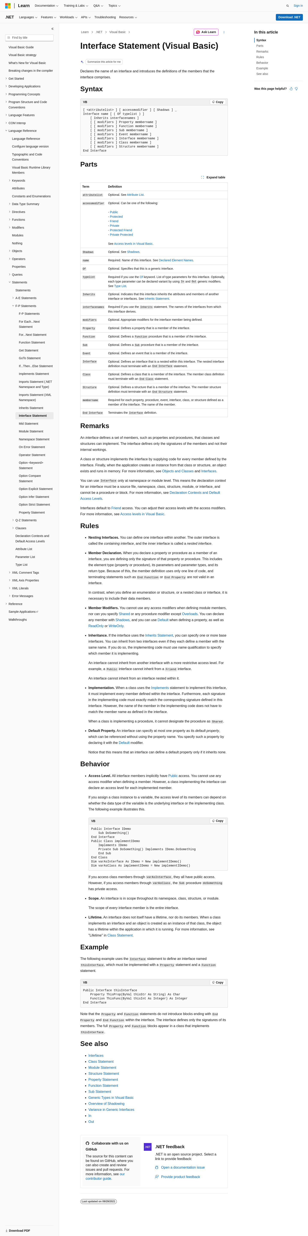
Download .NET (289, 17)
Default (163, 620)
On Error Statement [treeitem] (32, 447)
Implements (160, 688)
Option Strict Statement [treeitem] (34, 504)
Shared (124, 614)
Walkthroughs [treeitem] (18, 619)
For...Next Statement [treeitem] (32, 334)
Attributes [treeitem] (18, 188)
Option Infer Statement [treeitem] (34, 497)
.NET (99, 32)
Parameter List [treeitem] (25, 557)
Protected (116, 216)
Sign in (298, 5)
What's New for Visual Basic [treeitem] (27, 63)
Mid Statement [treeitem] (28, 423)
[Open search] (287, 6)
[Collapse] (52, 29)
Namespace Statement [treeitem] (34, 439)
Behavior (262, 62)
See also (262, 74)
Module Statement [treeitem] (31, 431)
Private (114, 225)
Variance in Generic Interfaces (111, 1109)
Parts (259, 45)
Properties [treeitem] (19, 266)
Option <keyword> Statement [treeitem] (31, 465)
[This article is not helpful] (296, 88)
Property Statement (103, 1079)
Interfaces (208, 471)
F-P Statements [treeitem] (29, 313)
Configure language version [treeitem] (30, 146)
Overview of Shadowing (107, 1103)
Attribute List (135, 194)
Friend (114, 221)
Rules (260, 57)
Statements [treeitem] (23, 290)
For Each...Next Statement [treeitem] (29, 324)
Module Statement (102, 1067)
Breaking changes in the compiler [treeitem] (31, 70)
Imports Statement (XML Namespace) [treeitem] (35, 397)
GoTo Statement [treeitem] (30, 358)
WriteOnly (116, 626)
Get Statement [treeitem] (28, 350)
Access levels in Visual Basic (133, 243)
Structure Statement (104, 1073)
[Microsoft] (8, 6)
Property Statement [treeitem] (32, 512)
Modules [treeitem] (17, 235)
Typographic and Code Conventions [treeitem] (27, 157)
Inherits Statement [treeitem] (31, 408)
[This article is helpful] (291, 88)
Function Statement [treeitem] (32, 342)
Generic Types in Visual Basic (111, 1097)
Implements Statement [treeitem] (34, 374)
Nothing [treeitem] (17, 243)
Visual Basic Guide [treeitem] (21, 47)
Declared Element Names (176, 260)
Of (141, 277)
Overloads (190, 614)
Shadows (133, 252)
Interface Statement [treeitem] (33, 415)
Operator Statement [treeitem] (32, 455)
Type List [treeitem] (21, 564)
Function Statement (103, 1085)
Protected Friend (121, 230)
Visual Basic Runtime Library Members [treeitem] (31, 170)
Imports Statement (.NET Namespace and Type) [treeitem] (35, 384)
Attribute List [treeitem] (23, 549)
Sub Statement (100, 1091)
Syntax (261, 40)
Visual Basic (117, 32)
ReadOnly (96, 626)
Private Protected (121, 234)
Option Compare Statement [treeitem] (30, 478)
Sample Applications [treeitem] (22, 611)
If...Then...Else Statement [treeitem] (36, 366)
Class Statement (119, 935)
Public (114, 212)
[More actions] (224, 32)
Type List (120, 286)
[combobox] (29, 37)
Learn (85, 32)
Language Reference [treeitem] (26, 138)
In (90, 1115)
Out (91, 1121)
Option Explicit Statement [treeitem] (36, 489)
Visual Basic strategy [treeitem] (22, 55)
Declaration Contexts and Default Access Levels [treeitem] (32, 538)
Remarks (262, 51)
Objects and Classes (178, 471)
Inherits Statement (157, 298)
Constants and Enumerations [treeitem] (31, 196)
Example (262, 68)
